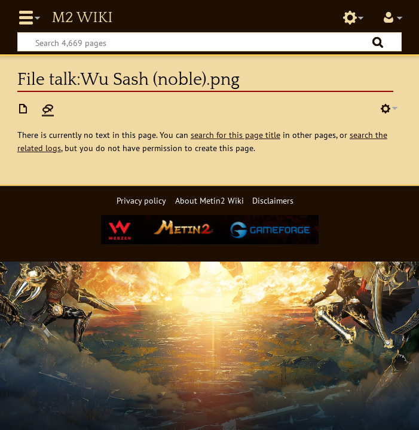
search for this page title (235, 134)
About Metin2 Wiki (209, 200)
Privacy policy (141, 200)
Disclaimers (272, 200)
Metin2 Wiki (81, 18)
